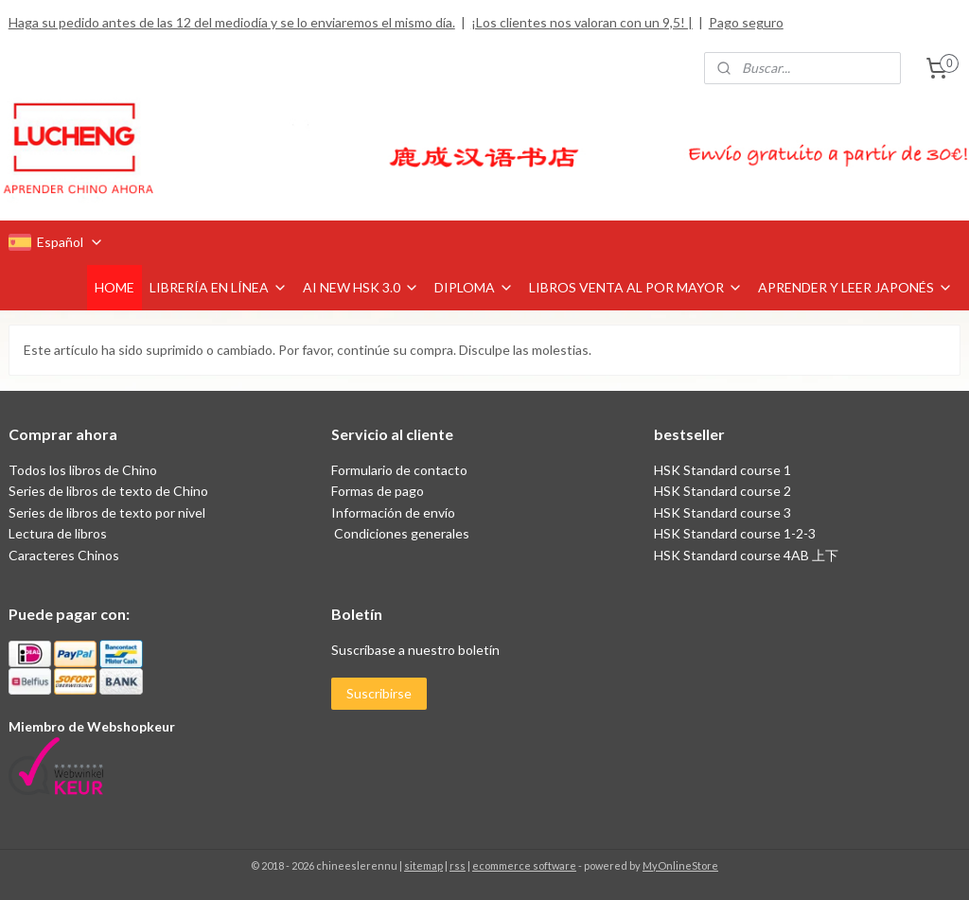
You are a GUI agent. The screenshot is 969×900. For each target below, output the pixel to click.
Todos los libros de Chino (83, 470)
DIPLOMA (474, 287)
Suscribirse (379, 693)
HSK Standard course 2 (724, 491)
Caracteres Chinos (64, 555)
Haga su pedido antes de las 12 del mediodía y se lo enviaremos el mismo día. (232, 22)
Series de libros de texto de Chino (108, 491)
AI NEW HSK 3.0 (361, 287)
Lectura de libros (58, 533)
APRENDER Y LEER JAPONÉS (855, 287)
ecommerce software (524, 865)
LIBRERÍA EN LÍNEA (219, 287)
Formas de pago (377, 491)
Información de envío (393, 512)
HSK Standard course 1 (724, 470)
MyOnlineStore (680, 865)
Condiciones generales (400, 533)
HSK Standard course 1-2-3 (735, 533)
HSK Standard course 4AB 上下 (746, 555)
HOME (114, 287)
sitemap (423, 865)
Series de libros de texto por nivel (107, 512)
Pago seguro (746, 22)
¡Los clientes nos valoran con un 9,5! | (582, 22)
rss (457, 865)
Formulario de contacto (399, 470)
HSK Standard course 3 (722, 512)
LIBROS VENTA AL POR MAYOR (636, 287)
